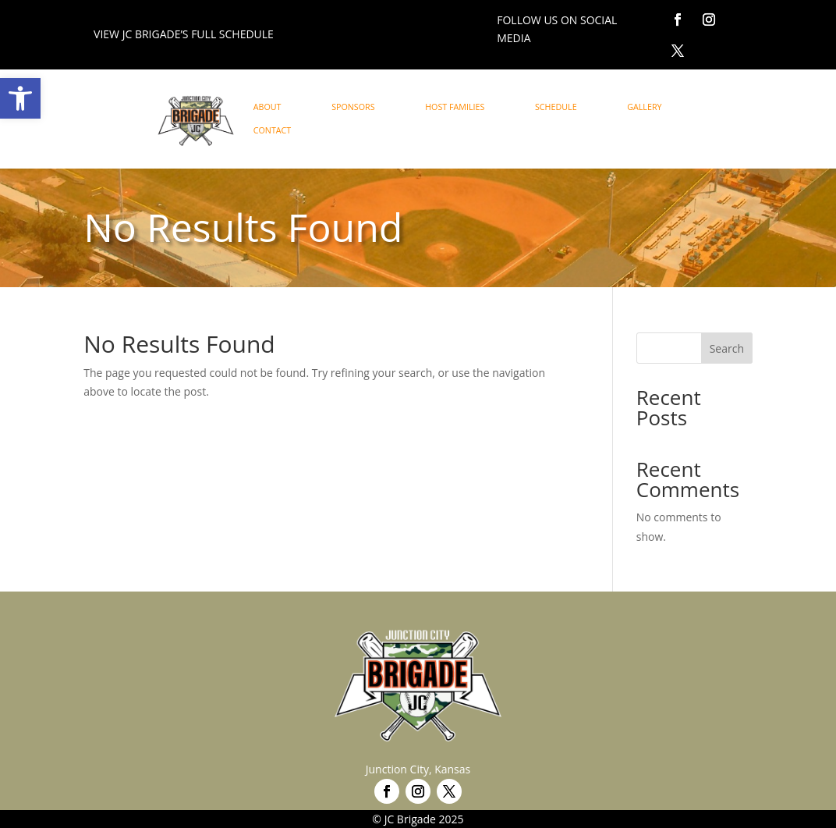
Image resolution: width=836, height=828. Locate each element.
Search (727, 348)
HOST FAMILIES (454, 106)
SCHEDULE (556, 106)
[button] (20, 98)
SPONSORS (352, 106)
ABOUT (267, 106)
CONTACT (272, 130)
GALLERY (644, 106)
